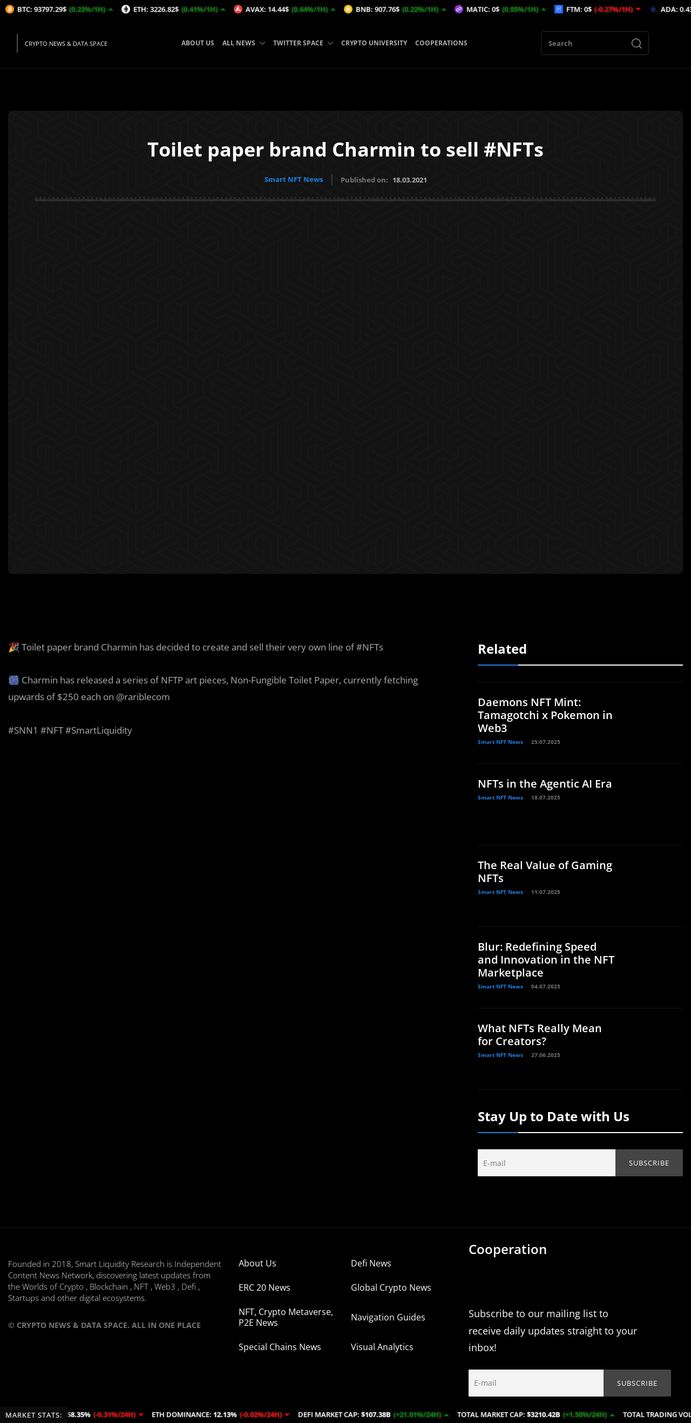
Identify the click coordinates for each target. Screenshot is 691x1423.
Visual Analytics (382, 1346)
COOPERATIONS (441, 43)
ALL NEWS (243, 43)
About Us (257, 1263)
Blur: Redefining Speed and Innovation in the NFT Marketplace (546, 959)
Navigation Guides (388, 1317)
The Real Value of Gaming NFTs (545, 871)
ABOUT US (197, 43)
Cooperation (508, 1248)
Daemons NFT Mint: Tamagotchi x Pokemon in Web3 (545, 714)
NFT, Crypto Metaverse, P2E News (286, 1316)
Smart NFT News (294, 179)
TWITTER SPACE (303, 43)
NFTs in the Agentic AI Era (545, 783)
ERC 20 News (264, 1287)
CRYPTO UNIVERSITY (374, 43)
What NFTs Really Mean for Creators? (540, 1034)
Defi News (371, 1263)
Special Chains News (280, 1346)
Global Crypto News (391, 1287)
